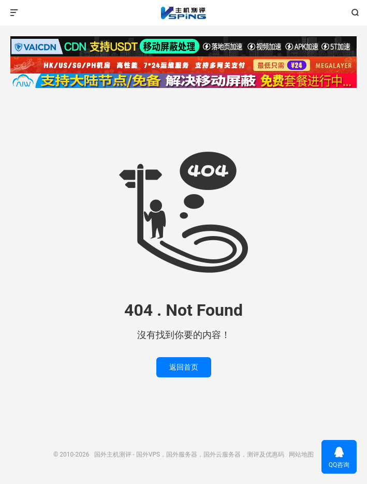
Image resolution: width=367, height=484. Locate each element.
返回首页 (183, 367)
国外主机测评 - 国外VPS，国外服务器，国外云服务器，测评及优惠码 (183, 13)
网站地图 (301, 454)
